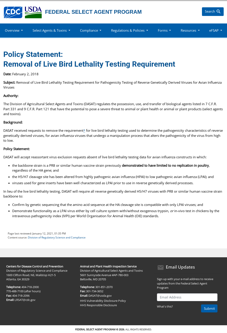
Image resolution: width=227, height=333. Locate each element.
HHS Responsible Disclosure (98, 305)
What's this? (165, 306)
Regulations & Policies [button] (128, 30)
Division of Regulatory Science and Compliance (57, 237)
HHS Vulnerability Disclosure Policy (103, 301)
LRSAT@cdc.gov (25, 300)
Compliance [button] (89, 30)
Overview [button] (12, 30)
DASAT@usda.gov (100, 296)
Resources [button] (188, 30)
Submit (209, 308)
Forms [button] (163, 30)
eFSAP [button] (214, 30)
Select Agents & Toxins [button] (50, 30)
